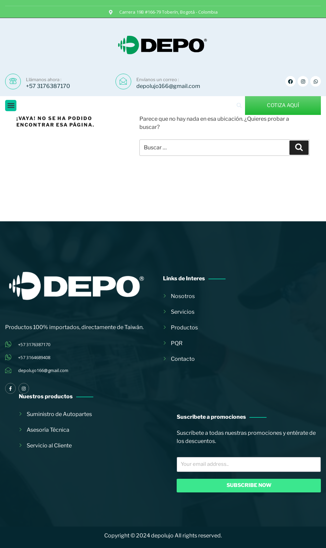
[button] (10, 105)
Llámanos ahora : (44, 79)
